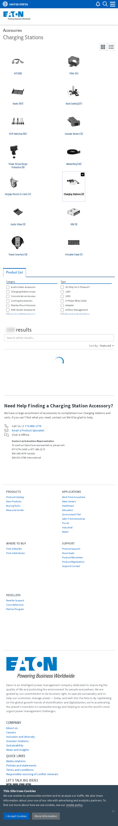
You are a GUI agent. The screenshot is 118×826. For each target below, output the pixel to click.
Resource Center (15, 510)
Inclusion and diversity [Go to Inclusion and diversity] (20, 737)
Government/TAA (71, 514)
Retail (65, 531)
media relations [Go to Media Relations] (16, 761)
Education (67, 510)
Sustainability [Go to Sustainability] (14, 745)
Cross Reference (14, 604)
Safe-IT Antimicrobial (73, 518)
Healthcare (68, 505)
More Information (46, 816)
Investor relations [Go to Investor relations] (17, 741)
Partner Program (15, 609)
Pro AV (65, 523)
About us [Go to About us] (12, 728)
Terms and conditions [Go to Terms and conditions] (20, 770)
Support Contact (71, 566)
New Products (13, 501)
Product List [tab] (14, 272)
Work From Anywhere (73, 497)
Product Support (71, 548)
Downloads (68, 553)
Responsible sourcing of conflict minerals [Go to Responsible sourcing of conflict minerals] (32, 774)
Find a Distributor (15, 553)
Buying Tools (13, 505)
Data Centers (69, 501)
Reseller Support (15, 600)
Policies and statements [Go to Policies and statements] (21, 765)
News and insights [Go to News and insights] (17, 750)
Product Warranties (72, 557)
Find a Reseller (14, 548)
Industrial (67, 527)
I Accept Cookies (16, 816)
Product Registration (73, 561)
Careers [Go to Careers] (11, 732)
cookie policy (74, 805)
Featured (107, 345)
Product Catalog (15, 497)
